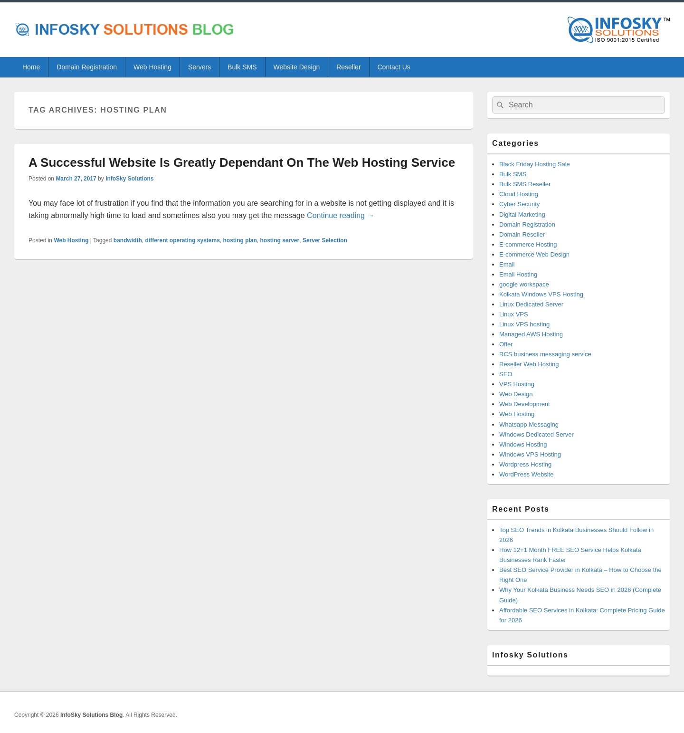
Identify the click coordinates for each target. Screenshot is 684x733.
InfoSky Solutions (129, 178)
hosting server (280, 240)
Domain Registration (87, 67)
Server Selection (325, 240)
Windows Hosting (523, 444)
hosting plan (240, 240)
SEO (505, 374)
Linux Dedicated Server (531, 304)
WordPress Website (526, 474)
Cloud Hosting (518, 194)
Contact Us (394, 67)
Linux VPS (513, 314)
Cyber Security (519, 204)
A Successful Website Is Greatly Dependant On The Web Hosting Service (241, 162)
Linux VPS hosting (524, 324)
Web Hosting (152, 67)
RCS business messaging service (545, 354)
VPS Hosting (516, 384)
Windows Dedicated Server (536, 434)
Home (31, 67)
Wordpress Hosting (525, 464)
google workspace (524, 284)
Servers (199, 67)
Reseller (348, 67)
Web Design (516, 394)
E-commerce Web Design (534, 254)
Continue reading (340, 215)
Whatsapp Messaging (529, 424)
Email (507, 264)
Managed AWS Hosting (531, 334)
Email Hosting (518, 274)
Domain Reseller (522, 234)
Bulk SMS (242, 67)
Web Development (524, 404)
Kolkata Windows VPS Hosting (541, 294)
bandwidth (128, 240)
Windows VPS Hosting (530, 454)
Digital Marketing (522, 214)
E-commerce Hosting (528, 244)
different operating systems (182, 240)
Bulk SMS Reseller (525, 184)
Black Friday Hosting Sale (534, 164)
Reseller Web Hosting (529, 364)
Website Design (296, 67)
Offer (506, 344)
